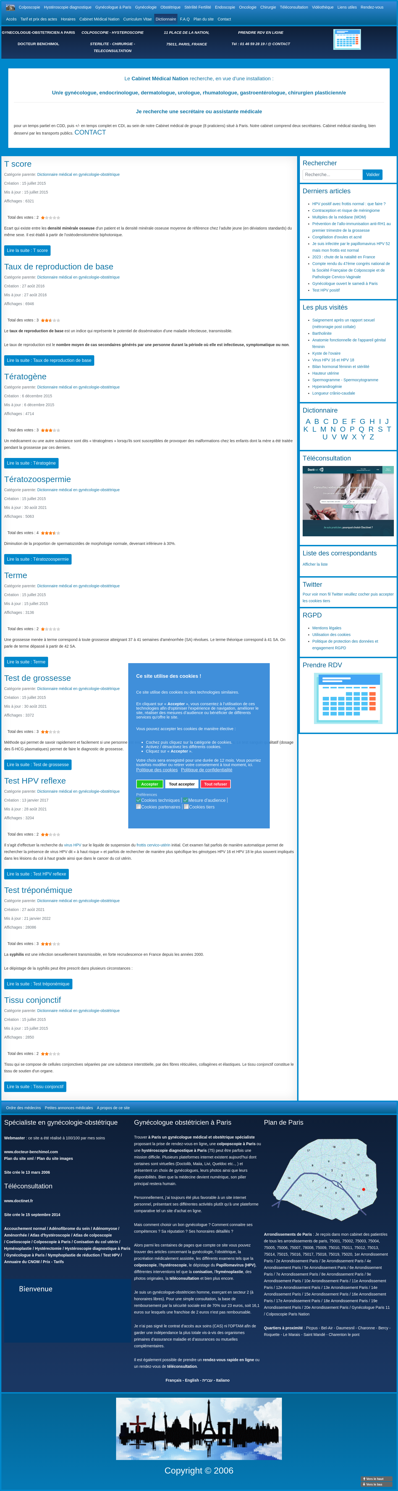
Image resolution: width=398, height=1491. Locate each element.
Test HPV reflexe (35, 780)
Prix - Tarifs (53, 1262)
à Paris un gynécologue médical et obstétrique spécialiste (201, 1137)
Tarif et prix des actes (38, 19)
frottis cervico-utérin (153, 845)
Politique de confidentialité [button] (206, 770)
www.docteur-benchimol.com (31, 1152)
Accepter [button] (149, 784)
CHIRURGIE (122, 44)
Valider (373, 174)
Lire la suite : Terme (26, 662)
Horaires (68, 19)
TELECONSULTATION (113, 51)
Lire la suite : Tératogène (31, 463)
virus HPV (72, 845)
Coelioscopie (18, 1242)
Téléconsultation (294, 7)
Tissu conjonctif (32, 1000)
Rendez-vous (372, 7)
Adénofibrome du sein (69, 1228)
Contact (224, 19)
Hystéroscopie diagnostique (67, 7)
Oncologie (247, 7)
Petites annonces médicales (69, 1108)
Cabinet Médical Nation (99, 19)
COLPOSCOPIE (95, 32)
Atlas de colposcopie (92, 1235)
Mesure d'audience (207, 800)
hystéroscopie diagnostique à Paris (174, 1150)
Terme (15, 575)
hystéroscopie (174, 1265)
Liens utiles (347, 7)
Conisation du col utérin (96, 1242)
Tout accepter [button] (182, 784)
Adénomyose (105, 1228)
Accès (11, 19)
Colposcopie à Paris (52, 1242)
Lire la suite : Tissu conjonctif (35, 1086)
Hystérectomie (48, 1248)
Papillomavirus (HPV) (235, 1265)
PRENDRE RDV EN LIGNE (261, 32)
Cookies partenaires (160, 807)
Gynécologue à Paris (113, 7)
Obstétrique (170, 7)
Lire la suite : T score (27, 250)
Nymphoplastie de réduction (74, 1255)
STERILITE (99, 44)
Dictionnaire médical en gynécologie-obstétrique (78, 174)
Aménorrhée (15, 1235)
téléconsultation (184, 1278)
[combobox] (333, 174)
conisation (202, 1271)
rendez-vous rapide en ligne (228, 1360)
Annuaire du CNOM (22, 1262)
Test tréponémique (38, 890)
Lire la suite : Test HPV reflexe (36, 874)
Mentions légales (326, 628)
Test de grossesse (37, 678)
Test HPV (111, 1255)
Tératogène (25, 376)
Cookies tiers (201, 807)
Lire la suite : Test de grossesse (38, 764)
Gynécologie (146, 7)
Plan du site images (55, 1158)
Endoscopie (225, 7)
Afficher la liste (315, 564)
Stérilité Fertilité (197, 7)
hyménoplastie (229, 1271)
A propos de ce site (113, 1108)
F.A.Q (185, 19)
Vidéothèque (323, 7)
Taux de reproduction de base (58, 266)
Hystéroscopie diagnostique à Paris (97, 1248)
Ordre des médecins (23, 1108)
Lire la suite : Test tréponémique (38, 984)
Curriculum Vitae (137, 19)
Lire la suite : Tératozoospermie (38, 559)
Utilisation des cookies (331, 634)
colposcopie (145, 1265)
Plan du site (203, 19)
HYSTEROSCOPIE (128, 32)
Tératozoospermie (37, 479)
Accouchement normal (25, 1228)
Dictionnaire (166, 19)
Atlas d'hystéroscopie (50, 1235)
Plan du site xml (19, 1158)
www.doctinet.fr (18, 1201)
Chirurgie (268, 7)
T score (18, 163)
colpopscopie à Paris (236, 1144)
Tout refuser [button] (215, 784)
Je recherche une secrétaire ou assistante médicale (199, 111)
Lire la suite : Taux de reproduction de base (49, 360)
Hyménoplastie (18, 1248)
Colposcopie (29, 7)
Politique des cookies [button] (157, 770)
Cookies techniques (160, 800)
